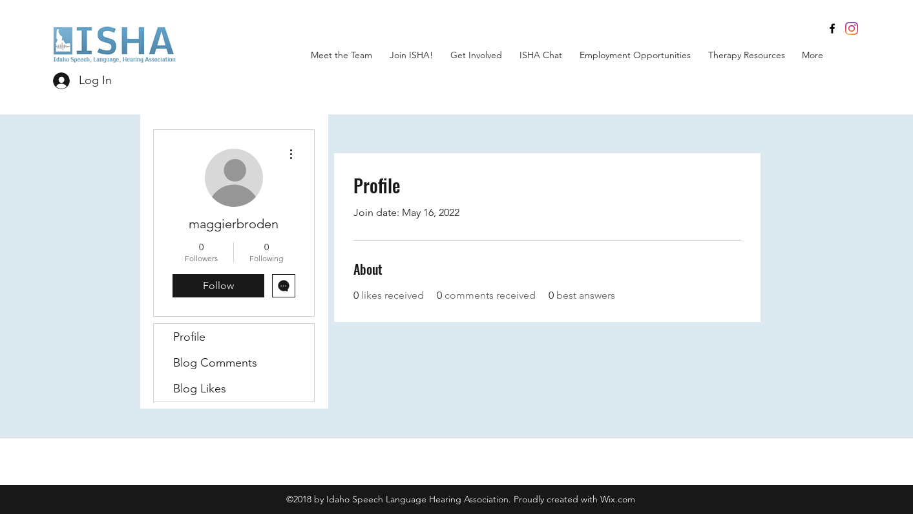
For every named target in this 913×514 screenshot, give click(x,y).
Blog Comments (215, 363)
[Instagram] (851, 28)
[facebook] (832, 28)
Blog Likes (199, 388)
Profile (189, 337)
